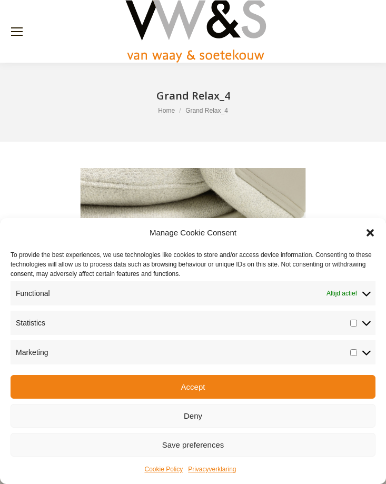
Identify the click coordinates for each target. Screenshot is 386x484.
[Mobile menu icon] (17, 31)
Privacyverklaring (212, 469)
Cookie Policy (163, 469)
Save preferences (193, 444)
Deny (193, 415)
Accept (193, 386)
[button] (370, 233)
